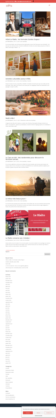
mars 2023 (8, 292)
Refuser (38, 412)
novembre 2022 (9, 298)
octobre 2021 (8, 321)
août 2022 (8, 304)
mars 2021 (8, 329)
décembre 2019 (9, 345)
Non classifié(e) (23, 41)
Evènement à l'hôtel (10, 370)
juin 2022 (7, 308)
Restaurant (8, 380)
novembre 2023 (9, 282)
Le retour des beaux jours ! (16, 198)
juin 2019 (7, 357)
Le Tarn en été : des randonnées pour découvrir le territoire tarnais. (25, 158)
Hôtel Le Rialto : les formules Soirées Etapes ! (23, 39)
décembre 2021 (9, 320)
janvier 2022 (8, 318)
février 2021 (8, 331)
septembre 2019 (9, 351)
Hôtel (21, 240)
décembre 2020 (9, 333)
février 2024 (8, 276)
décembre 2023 (9, 280)
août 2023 (8, 284)
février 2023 (8, 294)
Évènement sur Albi (25, 120)
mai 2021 (7, 325)
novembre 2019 (9, 347)
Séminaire (8, 384)
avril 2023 (8, 290)
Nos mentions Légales (26, 405)
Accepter (28, 412)
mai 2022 (7, 310)
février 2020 (8, 341)
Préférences (49, 412)
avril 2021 (8, 327)
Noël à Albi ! (10, 118)
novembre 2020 (9, 335)
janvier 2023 (8, 296)
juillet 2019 (8, 355)
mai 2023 (7, 288)
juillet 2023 (8, 286)
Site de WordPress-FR (10, 399)
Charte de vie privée (38, 415)
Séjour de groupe (9, 382)
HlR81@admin (10, 41)
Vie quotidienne (9, 388)
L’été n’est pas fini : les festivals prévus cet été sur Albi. (17, 267)
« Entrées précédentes (10, 250)
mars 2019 (8, 361)
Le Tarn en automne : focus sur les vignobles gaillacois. (17, 265)
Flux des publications (10, 395)
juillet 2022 (8, 306)
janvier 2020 (8, 343)
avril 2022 (8, 312)
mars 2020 (8, 339)
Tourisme (29, 81)
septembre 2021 (9, 323)
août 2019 (8, 353)
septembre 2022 (9, 302)
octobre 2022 (8, 300)
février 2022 (8, 316)
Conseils (7, 368)
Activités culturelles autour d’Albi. (18, 79)
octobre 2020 (8, 337)
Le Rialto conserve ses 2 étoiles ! (18, 238)
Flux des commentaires (10, 397)
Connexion (8, 393)
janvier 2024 (8, 278)
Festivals (7, 374)
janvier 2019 (8, 363)
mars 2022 (8, 314)
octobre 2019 (8, 349)
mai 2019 (7, 359)
